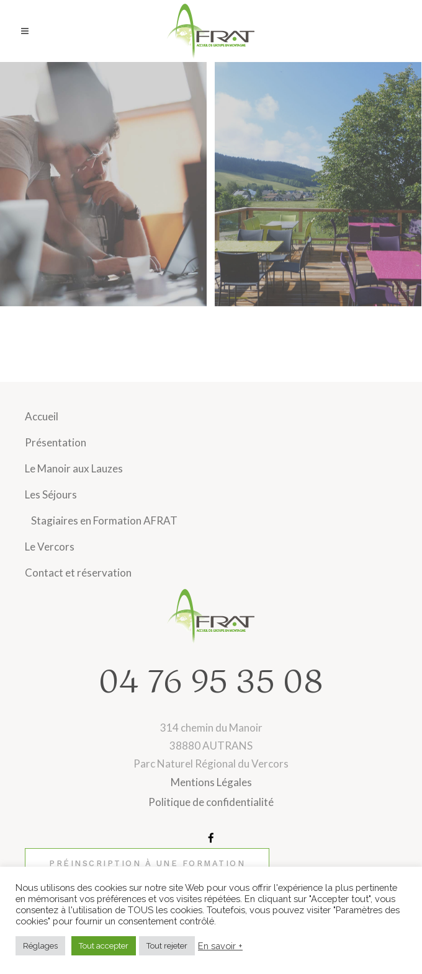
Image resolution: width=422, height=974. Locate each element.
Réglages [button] (40, 945)
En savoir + (220, 946)
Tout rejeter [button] (166, 945)
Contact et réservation (78, 572)
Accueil (41, 416)
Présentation (55, 442)
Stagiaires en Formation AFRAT (104, 520)
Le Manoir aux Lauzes (74, 468)
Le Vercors (49, 546)
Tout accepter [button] (103, 945)
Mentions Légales (211, 782)
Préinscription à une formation (147, 863)
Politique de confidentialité (211, 801)
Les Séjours (51, 494)
